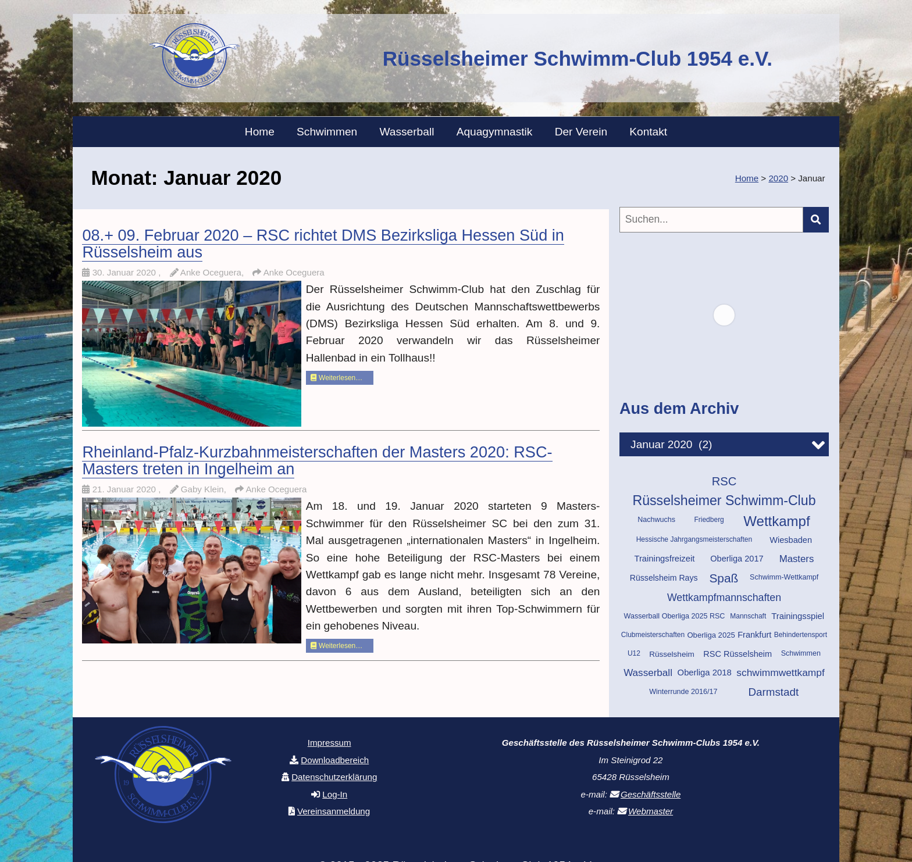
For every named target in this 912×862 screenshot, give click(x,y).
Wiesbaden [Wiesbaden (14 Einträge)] (791, 540)
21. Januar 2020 (125, 489)
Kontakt (648, 132)
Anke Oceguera (294, 272)
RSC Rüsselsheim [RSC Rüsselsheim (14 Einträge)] (737, 654)
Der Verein (581, 132)
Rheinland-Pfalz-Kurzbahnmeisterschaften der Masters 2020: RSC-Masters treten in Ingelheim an (317, 460)
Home (260, 132)
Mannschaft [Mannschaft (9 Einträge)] (748, 616)
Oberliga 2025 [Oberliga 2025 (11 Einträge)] (711, 635)
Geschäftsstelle (651, 794)
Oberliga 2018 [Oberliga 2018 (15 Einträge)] (705, 672)
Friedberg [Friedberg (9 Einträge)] (709, 520)
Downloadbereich (335, 760)
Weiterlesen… (336, 378)
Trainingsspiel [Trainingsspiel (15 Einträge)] (797, 616)
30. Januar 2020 (125, 272)
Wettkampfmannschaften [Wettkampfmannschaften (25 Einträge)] (724, 597)
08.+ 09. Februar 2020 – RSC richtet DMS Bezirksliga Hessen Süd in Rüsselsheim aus (323, 243)
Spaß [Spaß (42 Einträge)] (723, 578)
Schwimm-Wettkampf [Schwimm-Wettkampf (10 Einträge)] (784, 577)
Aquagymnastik (495, 132)
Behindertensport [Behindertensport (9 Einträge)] (800, 635)
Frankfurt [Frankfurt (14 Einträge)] (754, 634)
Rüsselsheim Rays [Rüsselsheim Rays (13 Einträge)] (664, 577)
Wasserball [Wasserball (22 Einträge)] (648, 672)
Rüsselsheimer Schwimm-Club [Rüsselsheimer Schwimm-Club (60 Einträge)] (723, 500)
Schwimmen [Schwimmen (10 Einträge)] (801, 653)
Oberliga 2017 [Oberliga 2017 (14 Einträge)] (736, 558)
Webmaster (650, 811)
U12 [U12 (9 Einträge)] (634, 653)
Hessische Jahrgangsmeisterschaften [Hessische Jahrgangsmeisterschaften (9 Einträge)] (694, 539)
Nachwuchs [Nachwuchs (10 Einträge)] (656, 520)
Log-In (334, 794)
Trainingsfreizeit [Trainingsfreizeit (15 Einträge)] (664, 558)
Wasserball (407, 132)
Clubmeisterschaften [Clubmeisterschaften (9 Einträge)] (653, 635)
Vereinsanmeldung (333, 811)
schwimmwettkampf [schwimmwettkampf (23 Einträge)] (780, 672)
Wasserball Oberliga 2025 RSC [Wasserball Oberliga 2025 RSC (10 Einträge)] (674, 616)
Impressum (329, 742)
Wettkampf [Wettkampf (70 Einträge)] (776, 521)
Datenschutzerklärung (334, 777)
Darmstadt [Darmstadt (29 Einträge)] (774, 692)
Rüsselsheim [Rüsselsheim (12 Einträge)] (671, 654)
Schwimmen (327, 132)
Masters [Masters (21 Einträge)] (796, 558)
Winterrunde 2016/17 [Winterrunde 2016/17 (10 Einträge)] (683, 692)
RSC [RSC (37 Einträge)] (724, 481)
